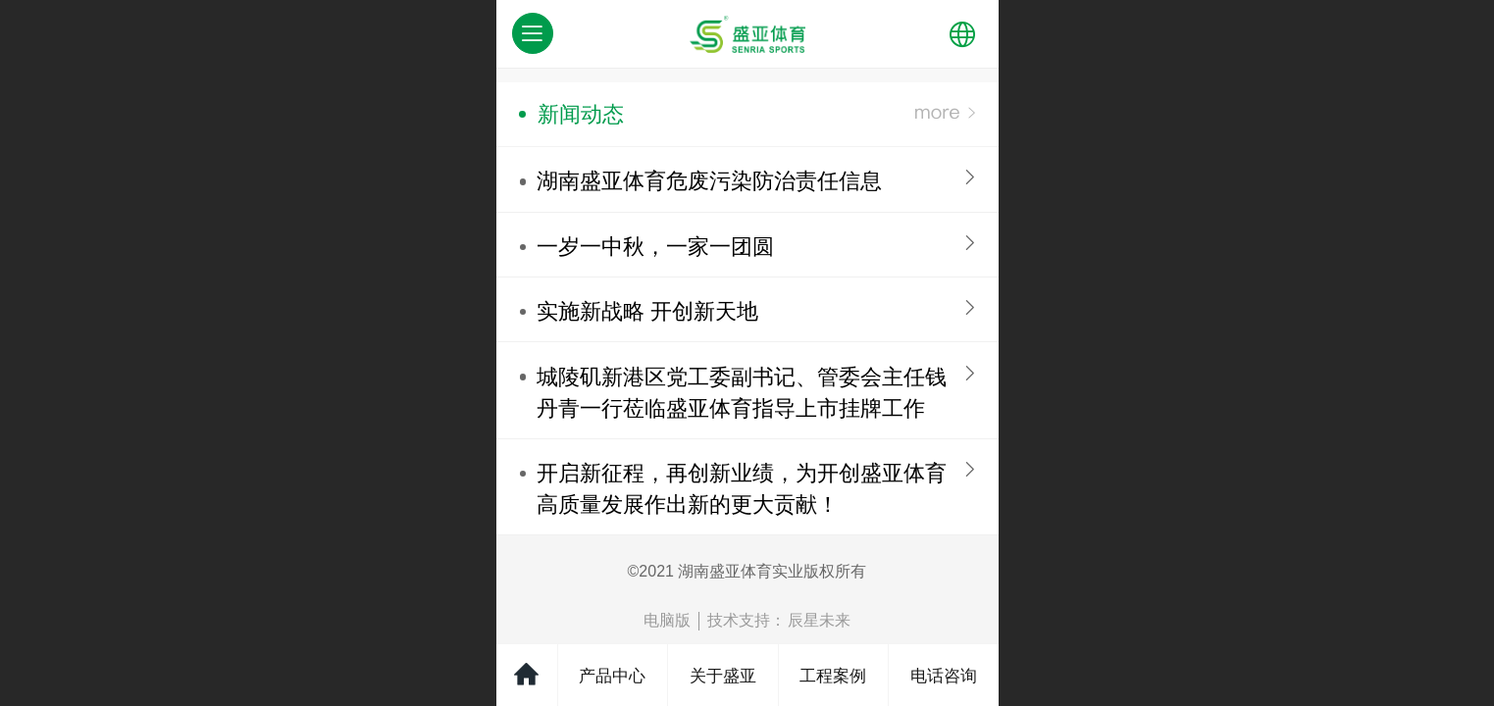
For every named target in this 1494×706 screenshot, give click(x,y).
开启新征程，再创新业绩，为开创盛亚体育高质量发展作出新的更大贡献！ (742, 489)
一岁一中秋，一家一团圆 (655, 246)
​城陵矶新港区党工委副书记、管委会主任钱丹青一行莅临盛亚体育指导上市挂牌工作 (742, 393)
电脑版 (667, 620)
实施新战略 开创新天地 (647, 311)
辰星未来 (819, 620)
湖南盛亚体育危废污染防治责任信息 (709, 181)
